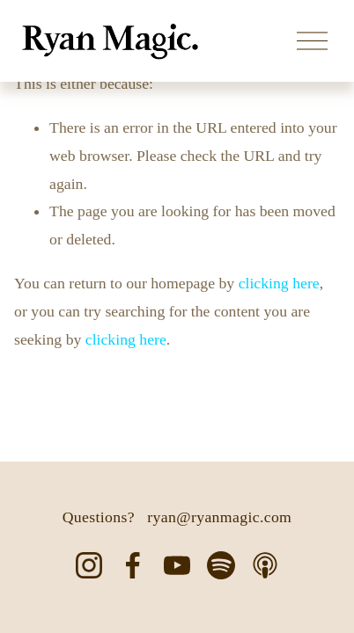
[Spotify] (221, 565)
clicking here (279, 283)
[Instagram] (89, 565)
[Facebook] (133, 565)
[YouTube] (177, 565)
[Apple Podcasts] (265, 565)
